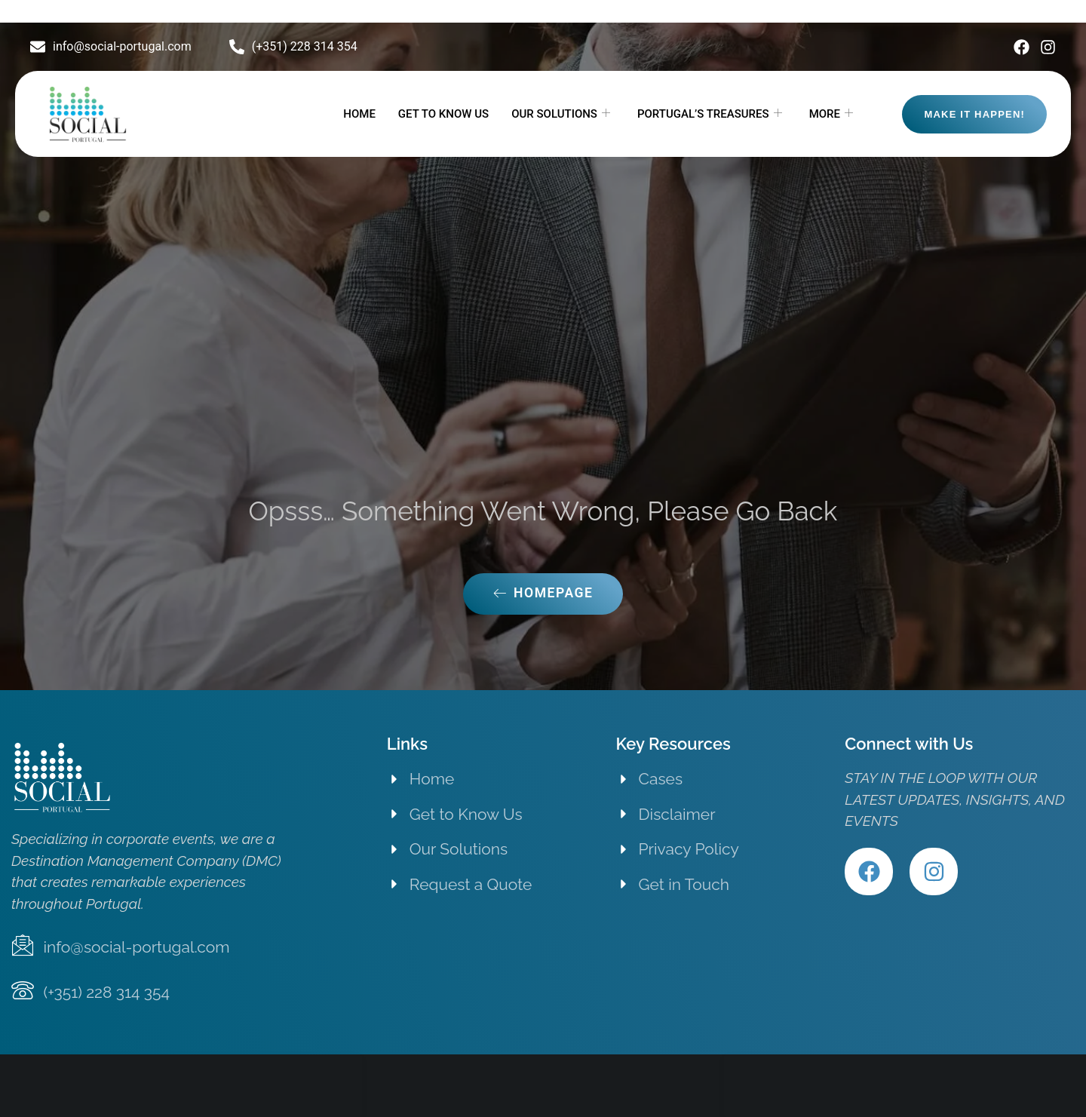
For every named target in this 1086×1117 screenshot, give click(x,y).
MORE (831, 114)
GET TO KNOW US (443, 114)
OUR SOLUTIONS (560, 114)
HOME (359, 114)
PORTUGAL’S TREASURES (709, 114)
